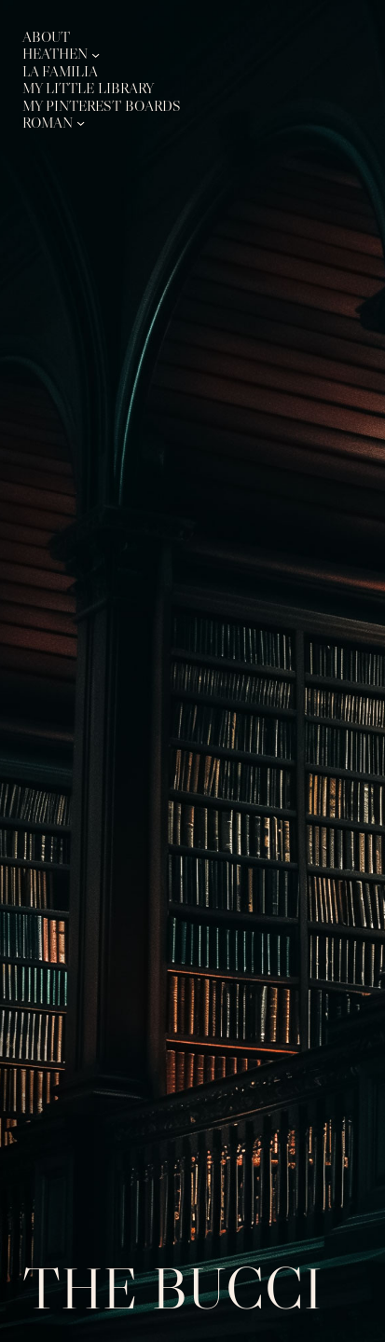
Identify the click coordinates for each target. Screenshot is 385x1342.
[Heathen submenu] (95, 54)
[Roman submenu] (80, 122)
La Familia (60, 71)
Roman (47, 123)
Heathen (55, 54)
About (46, 37)
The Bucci (172, 1288)
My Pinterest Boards (101, 106)
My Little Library (88, 88)
